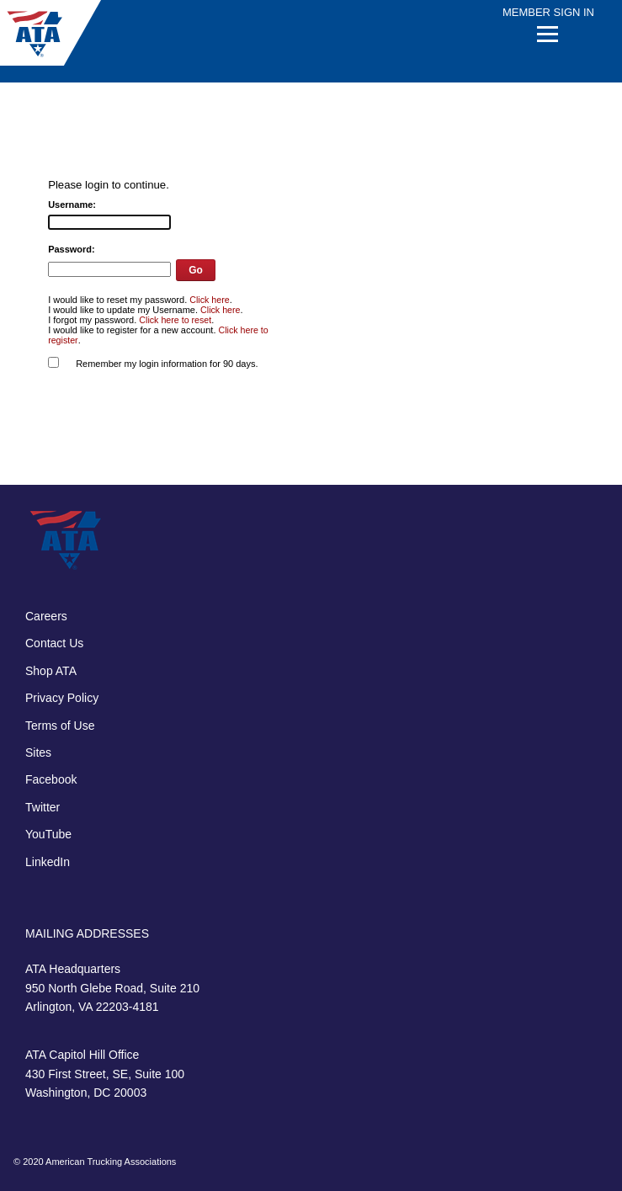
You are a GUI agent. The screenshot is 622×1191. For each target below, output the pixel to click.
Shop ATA (51, 671)
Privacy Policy (61, 697)
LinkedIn (47, 862)
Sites (38, 752)
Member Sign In (548, 12)
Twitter (42, 807)
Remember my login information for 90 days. (167, 364)
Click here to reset (175, 320)
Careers (46, 616)
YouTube (48, 834)
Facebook (51, 779)
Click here (209, 300)
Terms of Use (59, 725)
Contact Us (54, 643)
